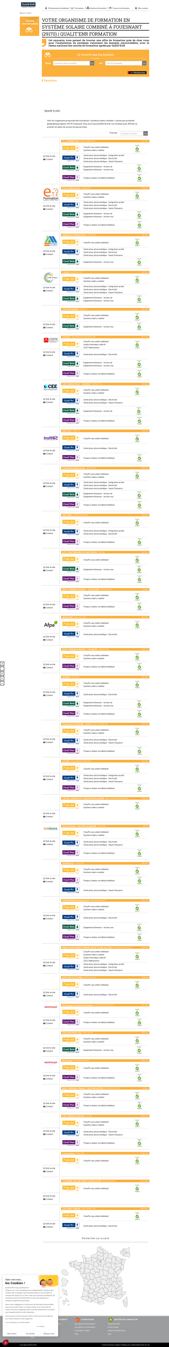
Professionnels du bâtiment (58, 8)
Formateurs (79, 8)
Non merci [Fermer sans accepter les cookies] (11, 1334)
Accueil (22, 13)
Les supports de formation (85, 1327)
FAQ (32, 1337)
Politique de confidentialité (130, 1345)
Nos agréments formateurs (85, 1324)
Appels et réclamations (117, 1330)
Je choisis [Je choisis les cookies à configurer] (30, 1334)
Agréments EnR (114, 1324)
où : (101, 63)
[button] (5, 1342)
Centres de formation (98, 8)
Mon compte (143, 8)
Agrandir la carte (52, 111)
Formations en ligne (82, 1330)
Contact (48, 159)
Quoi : (48, 65)
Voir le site (49, 156)
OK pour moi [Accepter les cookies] (49, 1334)
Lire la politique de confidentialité (17, 1322)
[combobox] (73, 63)
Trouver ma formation (120, 8)
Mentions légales (114, 1345)
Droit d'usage (113, 1327)
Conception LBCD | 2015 (28, 1345)
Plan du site (146, 1345)
